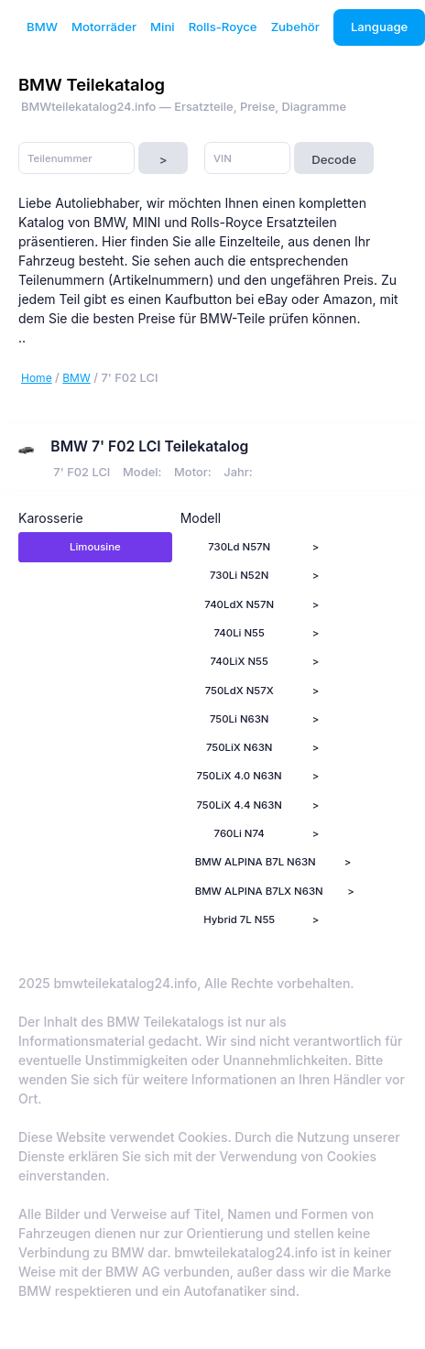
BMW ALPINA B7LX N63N (259, 891)
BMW (42, 26)
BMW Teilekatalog (91, 84)
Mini (162, 26)
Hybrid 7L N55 (239, 919)
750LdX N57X (239, 690)
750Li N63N (239, 719)
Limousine (95, 546)
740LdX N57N (239, 604)
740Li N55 (238, 632)
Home (36, 378)
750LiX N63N (239, 747)
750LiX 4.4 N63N (239, 805)
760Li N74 (239, 833)
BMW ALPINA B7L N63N (255, 861)
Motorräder (103, 26)
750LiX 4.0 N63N (239, 775)
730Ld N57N (239, 546)
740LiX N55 (239, 661)
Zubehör (295, 26)
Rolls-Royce (223, 26)
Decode (333, 159)
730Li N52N (239, 575)
